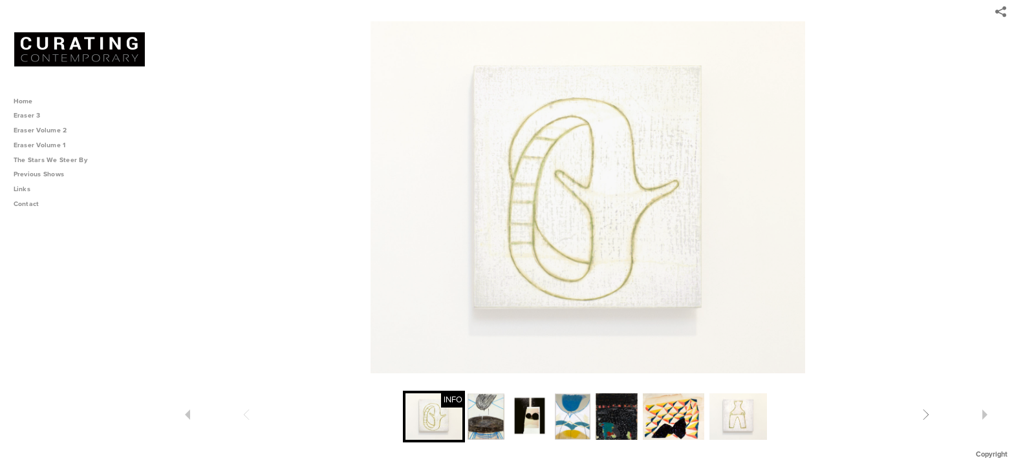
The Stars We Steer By (55, 160)
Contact (26, 204)
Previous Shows (43, 174)
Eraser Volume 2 (40, 130)
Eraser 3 (27, 115)
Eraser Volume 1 (40, 145)
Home (23, 101)
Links (22, 189)
